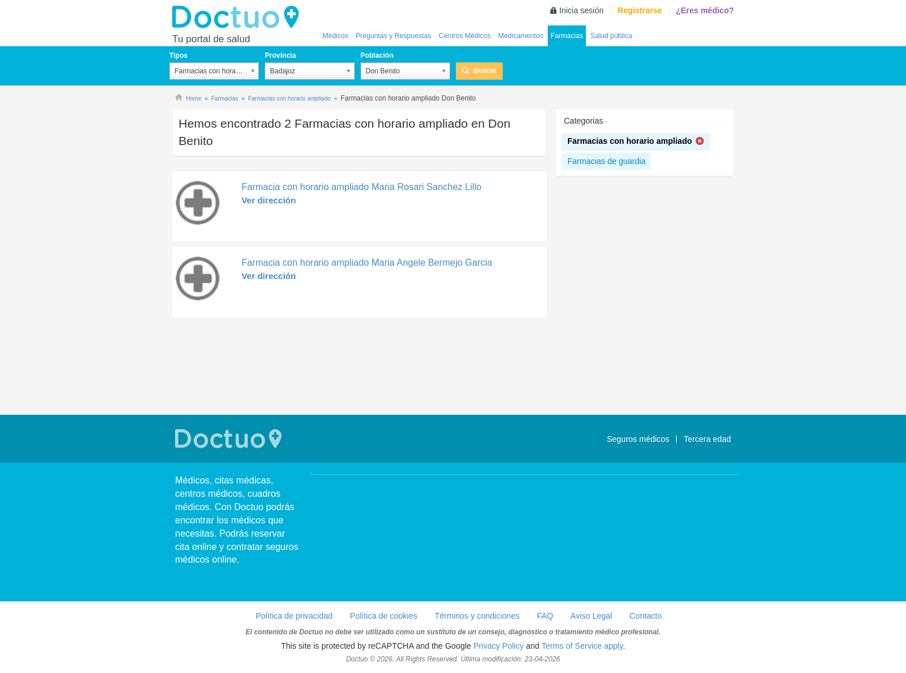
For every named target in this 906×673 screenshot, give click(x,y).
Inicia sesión (581, 10)
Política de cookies (384, 615)
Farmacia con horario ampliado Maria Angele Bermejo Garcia (367, 262)
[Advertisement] (359, 367)
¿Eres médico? (705, 10)
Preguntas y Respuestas (394, 36)
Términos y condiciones (477, 615)
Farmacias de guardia (606, 161)
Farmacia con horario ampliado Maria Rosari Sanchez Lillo (361, 187)
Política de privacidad (293, 615)
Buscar (485, 70)
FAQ (545, 615)
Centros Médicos (465, 36)
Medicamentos (520, 36)
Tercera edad (707, 439)
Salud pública (611, 36)
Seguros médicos (638, 439)
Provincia (280, 55)
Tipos (178, 55)
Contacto (645, 615)
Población (377, 55)
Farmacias (567, 36)
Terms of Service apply (582, 645)
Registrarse (640, 10)
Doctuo (238, 17)
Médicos (335, 36)
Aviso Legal (591, 615)
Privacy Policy (498, 645)
